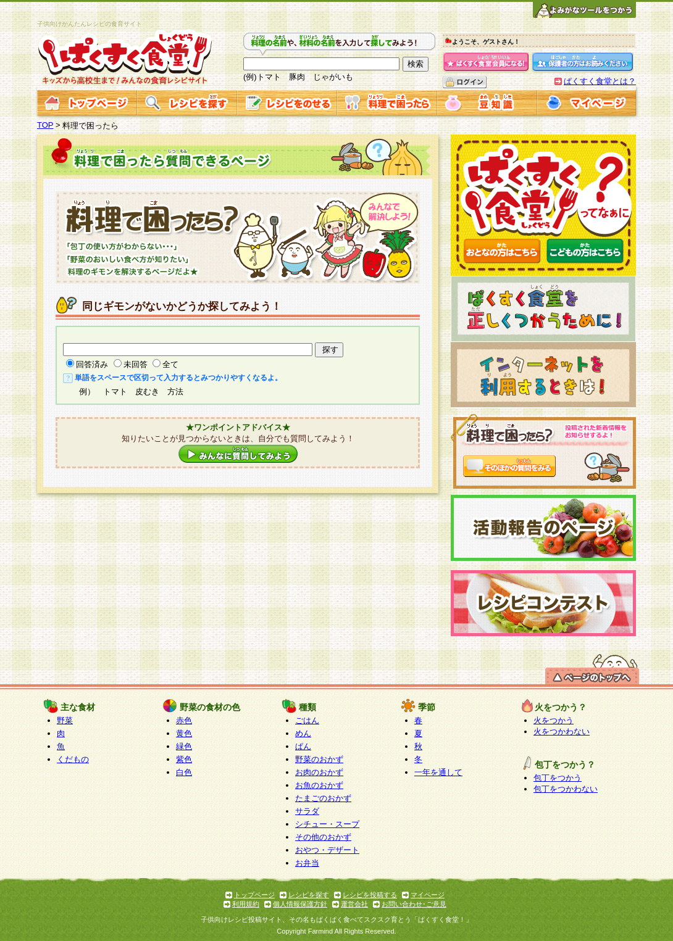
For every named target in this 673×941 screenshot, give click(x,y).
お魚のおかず (319, 785)
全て (170, 364)
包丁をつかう (557, 777)
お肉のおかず (319, 772)
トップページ (254, 894)
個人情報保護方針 (300, 904)
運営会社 (354, 904)
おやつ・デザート (327, 850)
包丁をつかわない (565, 789)
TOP (45, 125)
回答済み (92, 364)
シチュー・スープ (327, 824)
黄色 (184, 733)
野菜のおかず (319, 759)
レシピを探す (308, 894)
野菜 (65, 720)
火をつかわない (561, 731)
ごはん (307, 720)
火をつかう (553, 720)
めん (303, 733)
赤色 (184, 720)
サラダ (307, 811)
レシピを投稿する (370, 894)
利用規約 (245, 904)
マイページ (428, 894)
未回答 (135, 364)
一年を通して (438, 772)
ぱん (303, 746)
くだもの (73, 759)
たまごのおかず (323, 798)
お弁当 (307, 863)
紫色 (184, 759)
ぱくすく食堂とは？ (600, 81)
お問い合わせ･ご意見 (414, 904)
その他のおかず (323, 837)
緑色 (184, 746)
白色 (184, 772)
